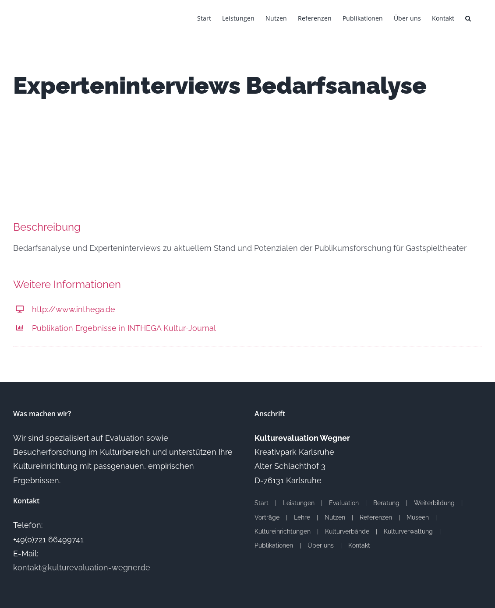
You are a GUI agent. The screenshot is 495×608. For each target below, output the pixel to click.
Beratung (386, 502)
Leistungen (299, 502)
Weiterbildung (434, 502)
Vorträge (267, 517)
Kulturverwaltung (408, 531)
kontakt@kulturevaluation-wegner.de (81, 567)
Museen (418, 517)
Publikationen (274, 545)
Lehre (302, 517)
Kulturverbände (347, 531)
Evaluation (344, 502)
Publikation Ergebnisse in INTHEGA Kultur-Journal (124, 328)
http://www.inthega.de (73, 309)
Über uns (321, 545)
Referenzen (376, 517)
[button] (468, 17)
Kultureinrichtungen (283, 531)
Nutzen (335, 517)
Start (262, 502)
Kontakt (359, 545)
